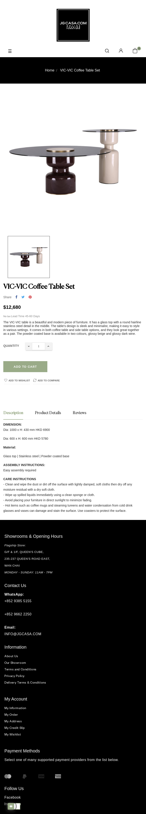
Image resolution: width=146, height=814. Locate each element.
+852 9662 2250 (17, 614)
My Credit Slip (14, 728)
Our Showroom (15, 662)
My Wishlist (12, 734)
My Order (11, 714)
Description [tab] (13, 413)
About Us (11, 656)
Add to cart (25, 366)
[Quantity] (38, 346)
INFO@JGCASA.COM (22, 634)
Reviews (79, 413)
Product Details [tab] (48, 413)
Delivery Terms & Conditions (25, 682)
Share (16, 297)
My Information (15, 708)
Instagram (12, 804)
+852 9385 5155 (17, 601)
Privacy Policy (14, 676)
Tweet (23, 297)
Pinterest (30, 297)
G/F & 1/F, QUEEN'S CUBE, (24, 552)
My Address (13, 721)
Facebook (12, 797)
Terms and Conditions (20, 669)
